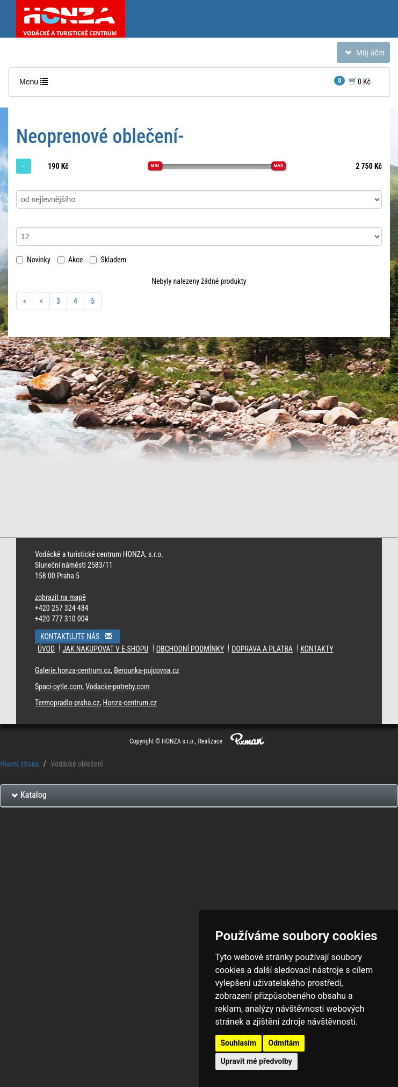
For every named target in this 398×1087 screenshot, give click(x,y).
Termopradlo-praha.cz (67, 702)
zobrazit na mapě (60, 597)
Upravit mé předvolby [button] (256, 1061)
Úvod (46, 649)
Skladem (108, 259)
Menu (36, 84)
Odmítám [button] (284, 1043)
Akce (70, 259)
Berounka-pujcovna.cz (146, 670)
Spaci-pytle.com (58, 686)
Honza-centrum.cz (130, 702)
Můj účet (363, 54)
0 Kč (352, 81)
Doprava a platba (262, 649)
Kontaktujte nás (80, 636)
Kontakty (317, 649)
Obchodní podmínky (190, 649)
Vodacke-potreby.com (117, 686)
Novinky (33, 259)
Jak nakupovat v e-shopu (105, 649)
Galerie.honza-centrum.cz (73, 670)
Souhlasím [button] (239, 1043)
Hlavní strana (19, 764)
